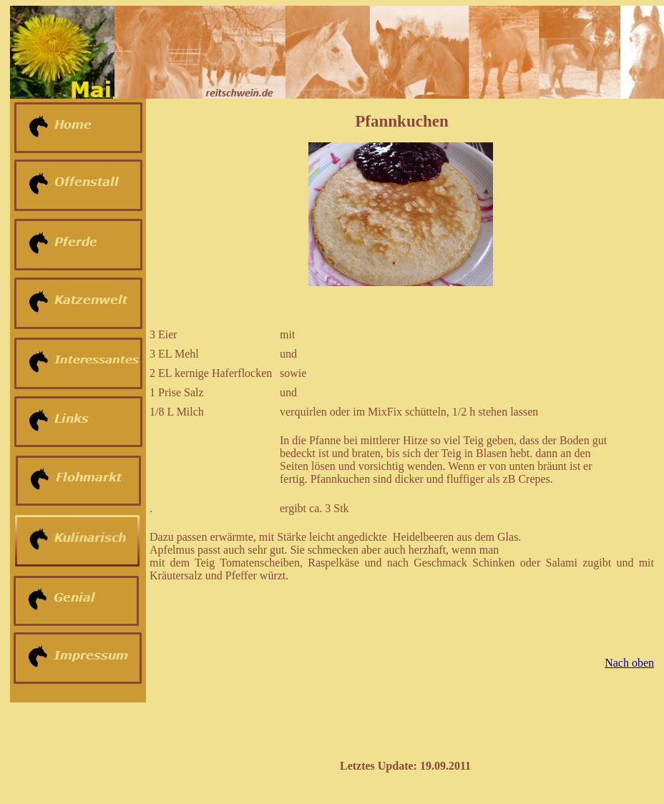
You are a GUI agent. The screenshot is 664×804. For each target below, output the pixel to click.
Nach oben (629, 663)
